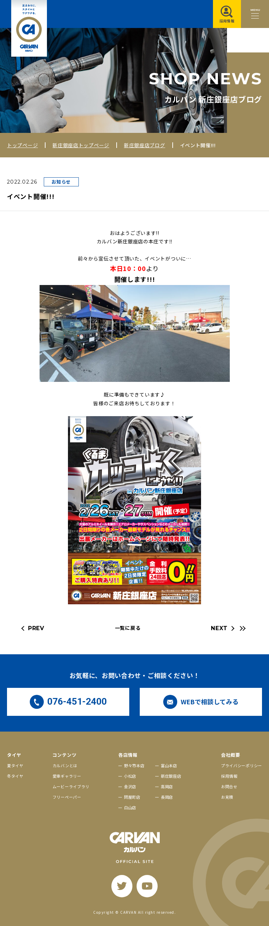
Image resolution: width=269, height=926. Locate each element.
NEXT (219, 628)
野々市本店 (134, 765)
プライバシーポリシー (241, 765)
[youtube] (147, 886)
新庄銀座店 (171, 776)
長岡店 (167, 797)
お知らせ (61, 181)
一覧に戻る (128, 627)
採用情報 (229, 776)
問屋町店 (132, 797)
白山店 (130, 807)
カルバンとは (65, 765)
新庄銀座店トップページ (81, 145)
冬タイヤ (15, 776)
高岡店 (167, 786)
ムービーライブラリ (71, 786)
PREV (36, 628)
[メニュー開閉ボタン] (255, 14)
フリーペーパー (67, 797)
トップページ (22, 145)
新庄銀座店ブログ (144, 145)
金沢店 (130, 786)
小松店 (130, 776)
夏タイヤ (15, 765)
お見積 (227, 797)
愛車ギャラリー (67, 776)
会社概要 (230, 755)
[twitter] (121, 886)
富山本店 (169, 765)
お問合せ (229, 786)
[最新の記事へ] (241, 628)
